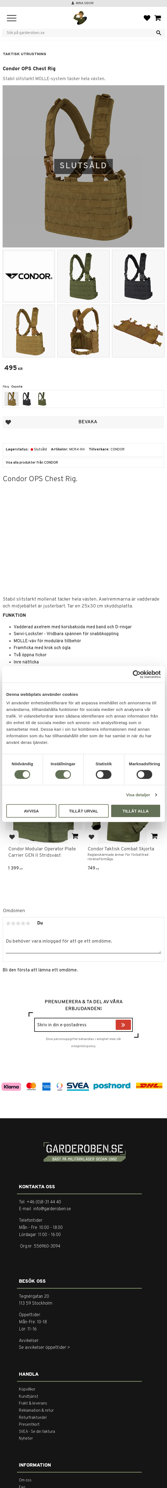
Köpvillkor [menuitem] (27, 1389)
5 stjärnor (27, 923)
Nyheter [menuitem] (26, 1438)
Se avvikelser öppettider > (44, 1347)
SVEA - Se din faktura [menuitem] (37, 1431)
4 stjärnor (23, 923)
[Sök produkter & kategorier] (80, 33)
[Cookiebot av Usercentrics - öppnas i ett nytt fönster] (137, 674)
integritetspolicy (83, 1046)
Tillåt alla (136, 811)
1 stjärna (8, 923)
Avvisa (31, 811)
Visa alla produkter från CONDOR (32, 463)
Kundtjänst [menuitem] (28, 1396)
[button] (11, 18)
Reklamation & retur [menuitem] (36, 1410)
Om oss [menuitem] (25, 1480)
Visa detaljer (138, 794)
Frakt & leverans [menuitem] (33, 1403)
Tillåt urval (83, 811)
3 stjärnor (18, 923)
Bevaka (87, 422)
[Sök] (158, 33)
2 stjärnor (13, 923)
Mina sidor (85, 3)
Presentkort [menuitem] (29, 1424)
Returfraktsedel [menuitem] (33, 1417)
